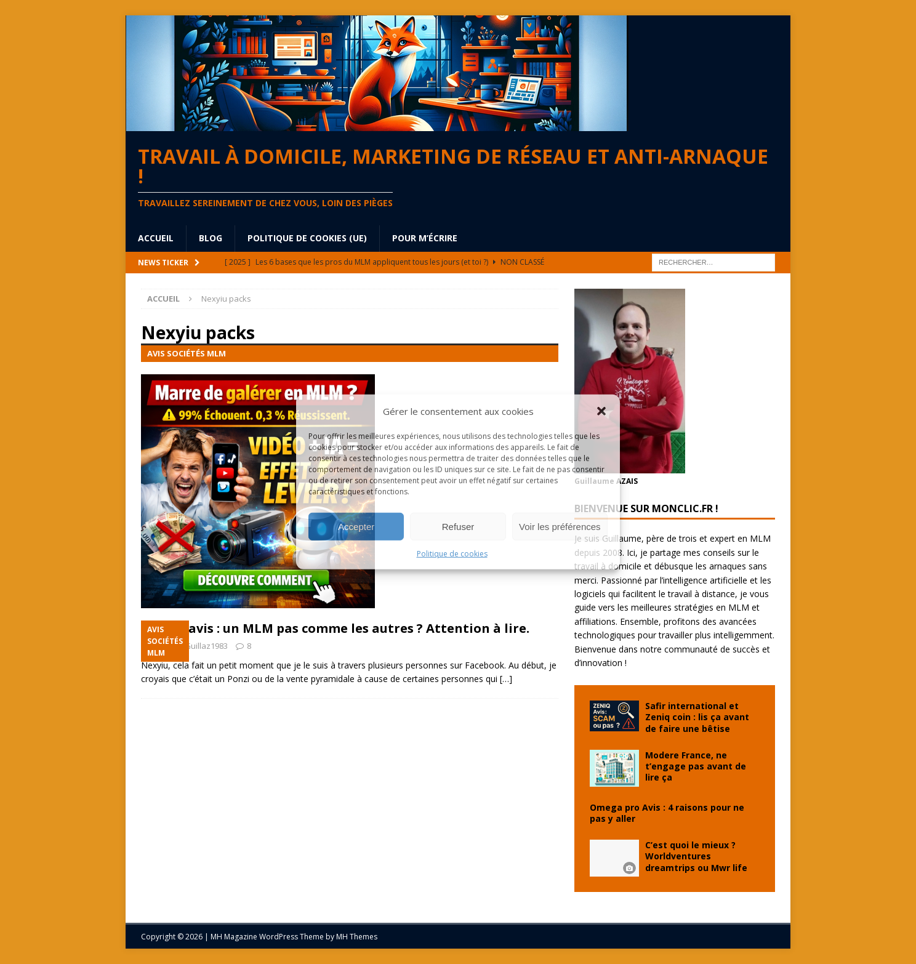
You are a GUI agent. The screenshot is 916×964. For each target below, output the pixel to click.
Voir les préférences (560, 526)
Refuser (458, 526)
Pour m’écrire (424, 238)
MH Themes (356, 936)
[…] (506, 679)
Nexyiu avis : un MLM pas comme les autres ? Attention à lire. (335, 628)
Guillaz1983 (206, 645)
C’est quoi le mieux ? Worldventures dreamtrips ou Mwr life (696, 856)
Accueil (156, 238)
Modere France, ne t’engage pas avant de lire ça (695, 766)
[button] (601, 411)
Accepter (356, 526)
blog (210, 238)
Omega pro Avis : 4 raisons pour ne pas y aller (667, 812)
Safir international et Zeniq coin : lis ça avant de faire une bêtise (697, 717)
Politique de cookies (452, 553)
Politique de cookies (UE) (307, 238)
